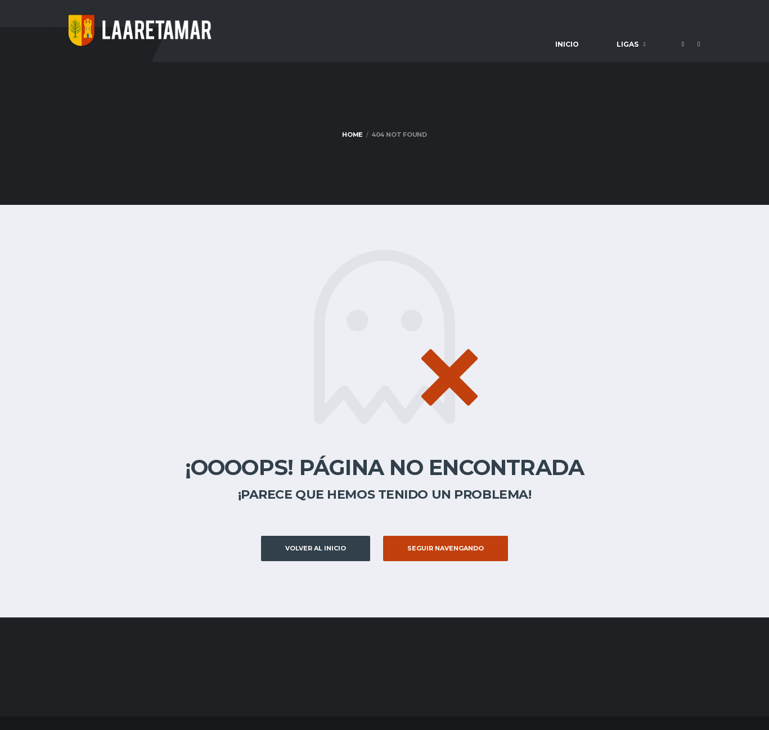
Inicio (567, 44)
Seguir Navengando (445, 548)
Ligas (627, 44)
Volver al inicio (315, 548)
